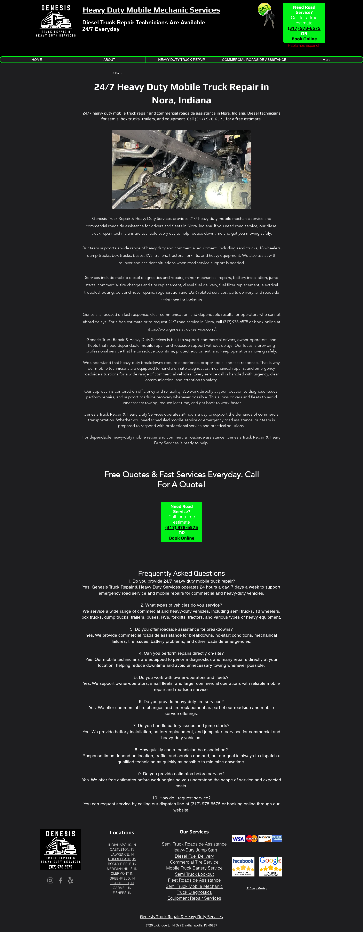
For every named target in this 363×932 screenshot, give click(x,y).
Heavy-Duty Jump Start (194, 849)
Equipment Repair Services (194, 898)
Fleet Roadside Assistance (194, 880)
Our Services (194, 831)
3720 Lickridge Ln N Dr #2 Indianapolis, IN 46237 (181, 925)
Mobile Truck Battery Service (194, 868)
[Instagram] (50, 880)
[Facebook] (60, 880)
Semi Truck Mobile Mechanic (194, 886)
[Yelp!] (70, 880)
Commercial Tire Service (194, 862)
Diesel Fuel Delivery (194, 856)
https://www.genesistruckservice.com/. (182, 329)
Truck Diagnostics (194, 892)
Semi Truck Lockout (194, 874)
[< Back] (125, 73)
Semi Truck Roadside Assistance (194, 844)
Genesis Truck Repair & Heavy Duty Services (181, 916)
